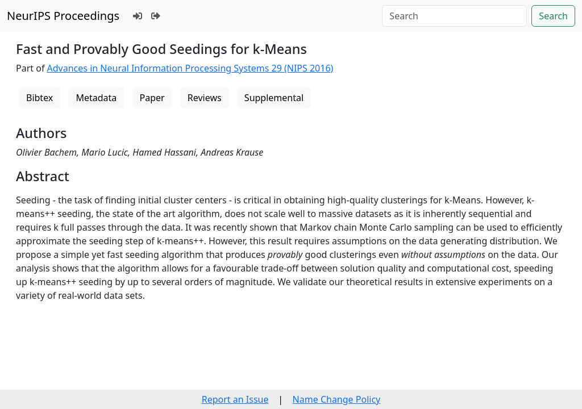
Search (553, 16)
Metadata (96, 97)
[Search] (454, 16)
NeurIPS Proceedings (63, 15)
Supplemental (274, 97)
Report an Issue (235, 399)
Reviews (205, 97)
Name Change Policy (337, 399)
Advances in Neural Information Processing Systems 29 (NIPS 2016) (190, 68)
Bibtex (39, 97)
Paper (152, 97)
